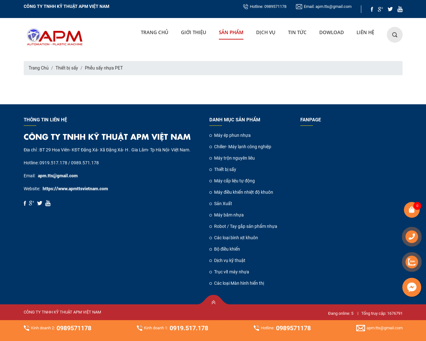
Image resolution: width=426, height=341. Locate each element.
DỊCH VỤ (265, 32)
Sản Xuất (223, 203)
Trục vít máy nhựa (231, 271)
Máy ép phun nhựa (232, 135)
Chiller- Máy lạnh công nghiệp (242, 146)
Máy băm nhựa (229, 214)
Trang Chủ (154, 32)
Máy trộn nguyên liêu (234, 158)
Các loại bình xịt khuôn (236, 237)
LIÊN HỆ (365, 32)
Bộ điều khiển (227, 249)
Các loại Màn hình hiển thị (239, 283)
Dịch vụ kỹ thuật (229, 260)
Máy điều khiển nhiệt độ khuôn (243, 192)
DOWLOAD (331, 32)
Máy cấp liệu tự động (234, 180)
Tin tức (297, 32)
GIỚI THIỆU (193, 32)
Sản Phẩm (231, 32)
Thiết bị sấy (67, 67)
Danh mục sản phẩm (234, 120)
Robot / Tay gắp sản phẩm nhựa (245, 226)
